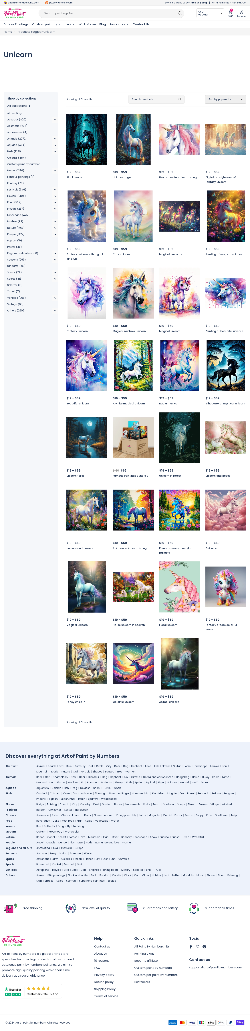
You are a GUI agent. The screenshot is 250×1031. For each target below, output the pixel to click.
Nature (65, 771)
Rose (209, 815)
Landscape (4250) (19, 215)
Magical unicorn (169, 331)
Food (9, 821)
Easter (68, 810)
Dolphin (56, 788)
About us (100, 953)
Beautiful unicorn (77, 403)
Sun (113, 859)
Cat (90, 766)
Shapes (97, 771)
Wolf (195, 782)
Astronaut (42, 859)
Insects (11, 826)
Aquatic (11, 788)
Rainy (53, 853)
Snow (153, 837)
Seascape (141, 837)
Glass (145, 875)
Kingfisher (158, 793)
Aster (55, 815)
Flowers (11, 815)
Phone (211, 875)
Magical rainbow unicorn (129, 331)
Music (55, 771)
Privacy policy (104, 975)
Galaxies (66, 859)
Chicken (55, 793)
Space (10, 859)
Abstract (12, 766)
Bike (66, 870)
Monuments (132, 804)
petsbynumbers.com (61, 2)
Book (94, 875)
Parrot (191, 793)
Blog (102, 24)
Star (105, 859)
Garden (106, 804)
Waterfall (198, 837)
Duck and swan (82, 793)
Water (115, 821)
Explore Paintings (16, 24)
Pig (82, 782)
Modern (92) (15, 221)
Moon (78, 859)
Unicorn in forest (170, 476)
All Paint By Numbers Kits (152, 946)
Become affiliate (146, 961)
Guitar (177, 766)
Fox (126, 777)
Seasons (12, 853)
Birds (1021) (14, 151)
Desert (62, 837)
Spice (59, 881)
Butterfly (80, 766)
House (118, 804)
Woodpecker (109, 799)
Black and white (78, 875)
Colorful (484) (16, 158)
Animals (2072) (17, 138)
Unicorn (172, 782)
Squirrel (150, 782)
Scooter (138, 870)
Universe (123, 859)
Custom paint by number (23, 164)
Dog (125, 766)
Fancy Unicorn (75, 702)
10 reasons (101, 961)
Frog (74, 788)
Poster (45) (14, 247)
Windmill (227, 804)
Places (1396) (15, 170)
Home (8, 32)
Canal (51, 837)
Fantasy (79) (15, 183)
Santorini (168, 804)
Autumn (41, 853)
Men (80, 842)
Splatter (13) (15, 285)
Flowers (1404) (16, 196)
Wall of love (87, 24)
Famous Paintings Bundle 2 (130, 476)
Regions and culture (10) (22, 253)
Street (192, 804)
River (115, 837)
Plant (106, 837)
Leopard (41, 782)
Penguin (229, 793)
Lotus (142, 815)
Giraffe (135, 777)
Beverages (43, 821)
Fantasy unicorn (77, 331)
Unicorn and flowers (79, 548)
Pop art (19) (14, 240)
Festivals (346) (16, 189)
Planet (89, 859)
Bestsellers (142, 982)
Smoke (49, 881)
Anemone (42, 815)
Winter (88, 853)
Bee (38, 826)
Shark (96, 788)
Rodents (106, 782)
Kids (72, 842)
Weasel (184, 782)
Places (10, 804)
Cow (73, 777)
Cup (136, 875)
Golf (79, 864)
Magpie (172, 793)
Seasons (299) (16, 259)
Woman (130, 771)
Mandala (188, 875)
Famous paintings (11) (21, 177)
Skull (39, 881)
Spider (139, 782)
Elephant (136, 766)
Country (85, 804)
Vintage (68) (15, 304)
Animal (40, 766)
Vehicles (12, 870)
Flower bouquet (104, 815)
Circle (99, 766)
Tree (119, 771)
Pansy (178, 815)
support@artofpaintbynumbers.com (215, 967)
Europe (79, 848)
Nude (89, 842)
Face (148, 766)
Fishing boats (110, 870)
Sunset (109, 771)
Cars (83, 870)
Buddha (104, 875)
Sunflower (221, 815)
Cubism (41, 831)
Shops (181, 804)
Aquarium (42, 788)
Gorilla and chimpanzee (158, 777)
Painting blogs (144, 953)
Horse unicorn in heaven (129, 625)
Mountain (42, 771)
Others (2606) (16, 310)
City (108, 766)
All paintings (14, 113)
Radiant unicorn (169, 403)
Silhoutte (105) (16, 266)
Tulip (234, 815)
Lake (82, 837)
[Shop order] (225, 99)
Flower (166, 766)
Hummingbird (140, 793)
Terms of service (106, 996)
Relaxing (232, 875)
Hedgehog (182, 777)
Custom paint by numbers (153, 968)
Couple (50, 842)
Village (215, 804)
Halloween (81, 810)
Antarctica (43, 848)
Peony (189, 815)
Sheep (119, 782)
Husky (205, 777)
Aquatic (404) (16, 145)
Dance (62, 842)
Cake (56, 821)
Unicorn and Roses (217, 476)
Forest (73, 837)
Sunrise (164, 837)
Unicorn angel (122, 177)
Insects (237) (15, 208)
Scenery (126, 837)
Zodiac (112, 881)
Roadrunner (68, 799)
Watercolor (72, 831)
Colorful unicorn (123, 702)
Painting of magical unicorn (223, 254)
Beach (52, 766)
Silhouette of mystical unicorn (225, 403)
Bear (39, 777)
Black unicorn (75, 177)
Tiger (161, 782)
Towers (203, 804)
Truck (157, 870)
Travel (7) (13, 291)
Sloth (129, 782)
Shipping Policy (105, 989)
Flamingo (100, 793)
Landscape (200, 766)
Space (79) (14, 272)
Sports (10, 864)
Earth (55, 859)
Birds (9, 793)
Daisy (87, 815)
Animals (11, 777)
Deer (117, 766)
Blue (69, 766)
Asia (55, 848)
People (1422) (16, 234)
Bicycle (56, 870)
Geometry (55, 831)
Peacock (203, 793)
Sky (98, 859)
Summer (75, 853)
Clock (127, 875)
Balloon (40, 810)
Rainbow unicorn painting (130, 548)
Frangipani (123, 815)
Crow (66, 793)
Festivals (12, 810)
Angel (39, 842)
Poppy (199, 815)
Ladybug (78, 826)
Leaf (166, 875)
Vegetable (101, 821)
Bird (61, 766)
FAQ (97, 968)
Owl (75, 771)
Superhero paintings (92, 881)
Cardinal (41, 793)
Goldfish (85, 788)
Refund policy (104, 982)
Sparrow (93, 799)
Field (96, 804)
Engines (94, 870)
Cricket (56, 864)
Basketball (42, 864)
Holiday (156, 875)
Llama (61, 782)
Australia (66, 848)
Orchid (167, 815)
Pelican (216, 793)
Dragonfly (64, 826)
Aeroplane (42, 870)
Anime (40, 875)
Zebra (204, 782)
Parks (146, 804)
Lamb (225, 777)
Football (69, 864)
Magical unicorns (170, 254)
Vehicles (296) (16, 298)
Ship (148, 870)
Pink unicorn (213, 548)
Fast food (68, 821)
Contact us (102, 946)
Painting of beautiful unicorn (224, 331)
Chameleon (60, 777)
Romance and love (107, 842)
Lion (224, 766)
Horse (187, 766)
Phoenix (41, 799)
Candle (116, 875)
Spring (63, 853)
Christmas (54, 810)
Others (11, 875)
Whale (118, 788)
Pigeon (53, 799)
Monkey (73, 782)
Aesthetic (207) (17, 126)
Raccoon (92, 782)
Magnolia (154, 815)
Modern (11, 831)
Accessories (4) (17, 132)
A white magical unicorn (129, 403)
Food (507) (14, 202)
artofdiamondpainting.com (23, 2)
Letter (176, 875)
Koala (215, 777)
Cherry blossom (71, 815)
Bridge (40, 804)
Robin (81, 799)
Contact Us (141, 24)
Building (52, 804)
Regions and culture (19, 848)
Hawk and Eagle (119, 793)
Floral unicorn (168, 625)
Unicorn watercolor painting (178, 177)
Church (64, 804)
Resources (119, 24)
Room (156, 804)
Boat (75, 870)
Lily (134, 815)
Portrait (85, 771)
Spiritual (71, 881)
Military (125, 870)
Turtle (107, 788)
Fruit (79, 821)
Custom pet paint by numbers (156, 975)
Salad (88, 821)
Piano (221, 875)
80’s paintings (56, 875)
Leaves (214, 766)
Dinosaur (93, 777)
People (11, 842)
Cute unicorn (121, 254)
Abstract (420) (16, 119)
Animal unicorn (169, 702)
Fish (156, 766)
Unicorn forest (76, 476)
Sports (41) (14, 279)
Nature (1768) (16, 228)
